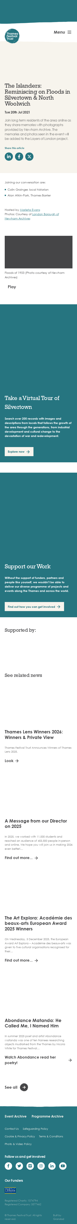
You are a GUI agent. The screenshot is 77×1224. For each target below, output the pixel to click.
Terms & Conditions (51, 1136)
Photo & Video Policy (18, 1144)
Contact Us (12, 1128)
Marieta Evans (30, 209)
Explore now (16, 451)
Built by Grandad (58, 1217)
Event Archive (15, 1116)
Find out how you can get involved (31, 606)
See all (11, 1087)
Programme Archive (47, 1116)
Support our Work (28, 566)
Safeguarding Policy (35, 1128)
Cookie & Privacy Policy (20, 1136)
